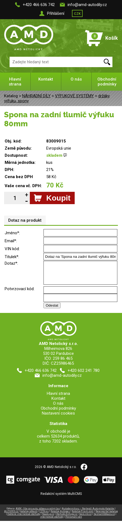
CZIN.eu (44, 515)
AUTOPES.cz (11, 515)
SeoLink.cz (85, 518)
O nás (76, 79)
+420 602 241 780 (84, 374)
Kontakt (45, 79)
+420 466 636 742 (39, 4)
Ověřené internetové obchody (23, 518)
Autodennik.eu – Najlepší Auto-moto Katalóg (88, 512)
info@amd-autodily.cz (87, 4)
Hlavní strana (15, 82)
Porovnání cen (73, 521)
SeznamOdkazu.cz (104, 518)
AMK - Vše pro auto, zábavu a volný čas (38, 512)
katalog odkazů (28, 515)
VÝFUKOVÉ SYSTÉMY (74, 95)
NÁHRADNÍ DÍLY (36, 95)
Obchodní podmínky (106, 82)
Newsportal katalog (106, 515)
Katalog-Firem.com (83, 515)
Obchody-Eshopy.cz (67, 518)
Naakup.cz (48, 518)
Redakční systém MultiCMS (61, 498)
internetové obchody (51, 521)
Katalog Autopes (60, 515)
